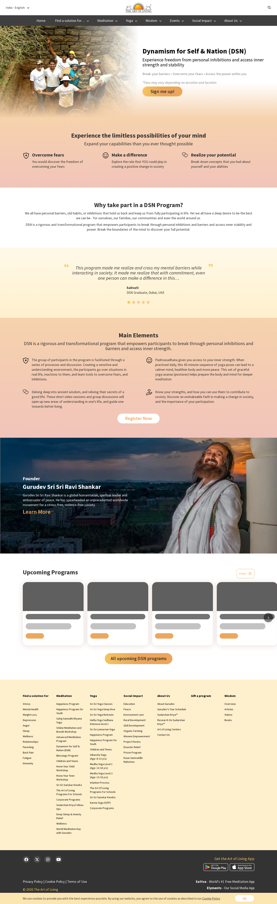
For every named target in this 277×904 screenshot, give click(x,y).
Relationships (30, 741)
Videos (228, 714)
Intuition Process (99, 782)
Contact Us (163, 734)
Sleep (26, 731)
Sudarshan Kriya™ (167, 714)
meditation (163, 379)
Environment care (134, 714)
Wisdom (151, 20)
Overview (230, 704)
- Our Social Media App (230, 888)
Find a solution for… (70, 20)
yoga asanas (164, 374)
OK (245, 898)
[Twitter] (37, 859)
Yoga (129, 20)
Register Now (138, 418)
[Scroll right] (268, 617)
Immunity (28, 763)
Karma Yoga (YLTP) (100, 802)
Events (175, 20)
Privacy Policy (33, 881)
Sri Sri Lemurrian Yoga (102, 729)
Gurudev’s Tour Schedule (171, 709)
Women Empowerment (137, 736)
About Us (231, 20)
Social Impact (202, 20)
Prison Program (132, 752)
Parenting (28, 747)
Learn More (37, 511)
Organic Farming (133, 731)
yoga (221, 364)
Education (129, 704)
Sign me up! (162, 91)
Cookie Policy (55, 881)
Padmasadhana (166, 360)
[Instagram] (47, 859)
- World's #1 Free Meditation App (225, 881)
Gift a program (201, 696)
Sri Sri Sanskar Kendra (69, 785)
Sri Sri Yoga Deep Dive (102, 709)
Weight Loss (30, 714)
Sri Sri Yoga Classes (101, 704)
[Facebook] (26, 859)
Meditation (105, 20)
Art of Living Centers (169, 729)
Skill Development (134, 725)
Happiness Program (67, 704)
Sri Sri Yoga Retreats (102, 714)
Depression (29, 720)
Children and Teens (67, 761)
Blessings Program (67, 755)
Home (40, 20)
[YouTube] (58, 859)
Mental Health (30, 709)
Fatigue (27, 758)
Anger (26, 725)
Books (228, 720)
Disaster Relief (132, 747)
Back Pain (28, 752)
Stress (26, 704)
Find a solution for (35, 696)
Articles (228, 709)
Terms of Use (77, 881)
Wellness (28, 736)
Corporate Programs (68, 799)
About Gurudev (166, 704)
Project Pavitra (132, 741)
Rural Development (135, 720)
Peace (127, 709)
